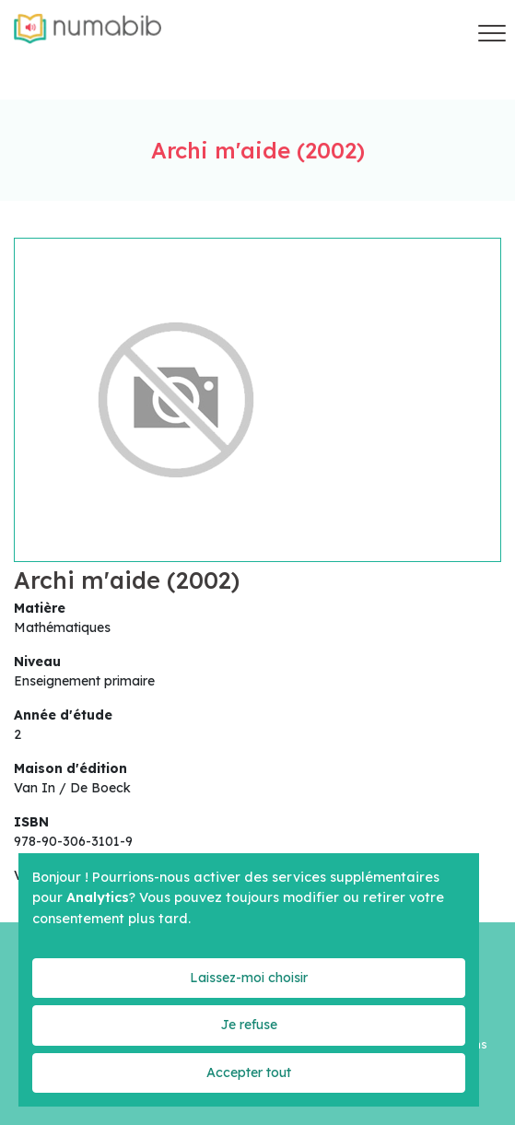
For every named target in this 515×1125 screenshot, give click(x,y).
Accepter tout (248, 1072)
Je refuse (248, 1024)
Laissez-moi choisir (249, 977)
